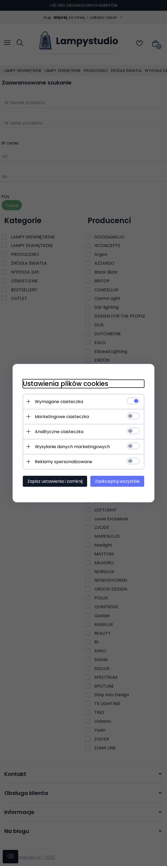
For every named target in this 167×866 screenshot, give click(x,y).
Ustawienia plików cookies (64, 383)
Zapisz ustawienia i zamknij (54, 481)
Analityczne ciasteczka (58, 431)
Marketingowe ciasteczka (61, 416)
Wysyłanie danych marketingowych (71, 446)
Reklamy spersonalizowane (62, 461)
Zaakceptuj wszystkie (118, 481)
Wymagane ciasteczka (58, 401)
